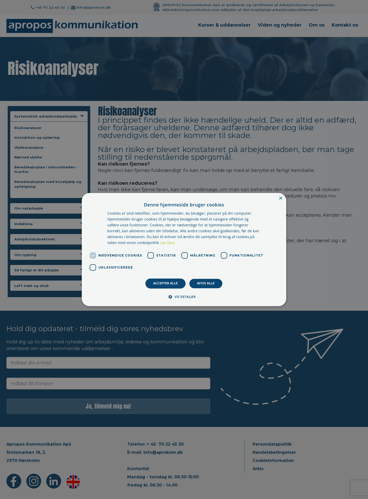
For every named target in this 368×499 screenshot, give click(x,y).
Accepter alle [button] (165, 283)
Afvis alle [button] (206, 283)
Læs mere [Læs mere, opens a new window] (167, 243)
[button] (183, 297)
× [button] (280, 198)
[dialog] (184, 249)
